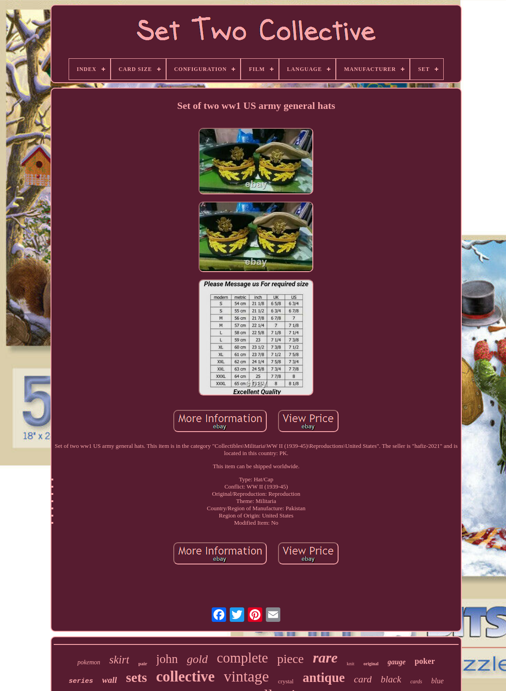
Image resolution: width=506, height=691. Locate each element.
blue (437, 681)
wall (109, 680)
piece (290, 659)
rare (325, 657)
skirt (119, 659)
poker (425, 661)
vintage (246, 676)
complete (242, 658)
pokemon (88, 662)
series (81, 681)
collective (185, 676)
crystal (286, 681)
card (363, 679)
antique (323, 677)
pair (142, 663)
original (370, 663)
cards (416, 681)
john (167, 659)
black (391, 679)
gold (197, 659)
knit (350, 663)
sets (136, 677)
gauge (397, 662)
